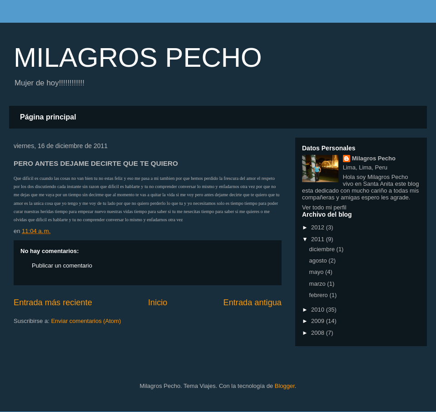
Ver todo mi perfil (324, 207)
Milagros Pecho (374, 158)
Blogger (285, 385)
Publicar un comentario (62, 265)
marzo (318, 283)
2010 (318, 309)
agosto (319, 260)
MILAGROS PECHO (138, 57)
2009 (318, 321)
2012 (318, 227)
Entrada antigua (252, 302)
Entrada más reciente (53, 302)
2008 (318, 332)
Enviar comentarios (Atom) (86, 321)
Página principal (48, 117)
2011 (318, 239)
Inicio (157, 302)
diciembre (323, 249)
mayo (317, 271)
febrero (319, 295)
